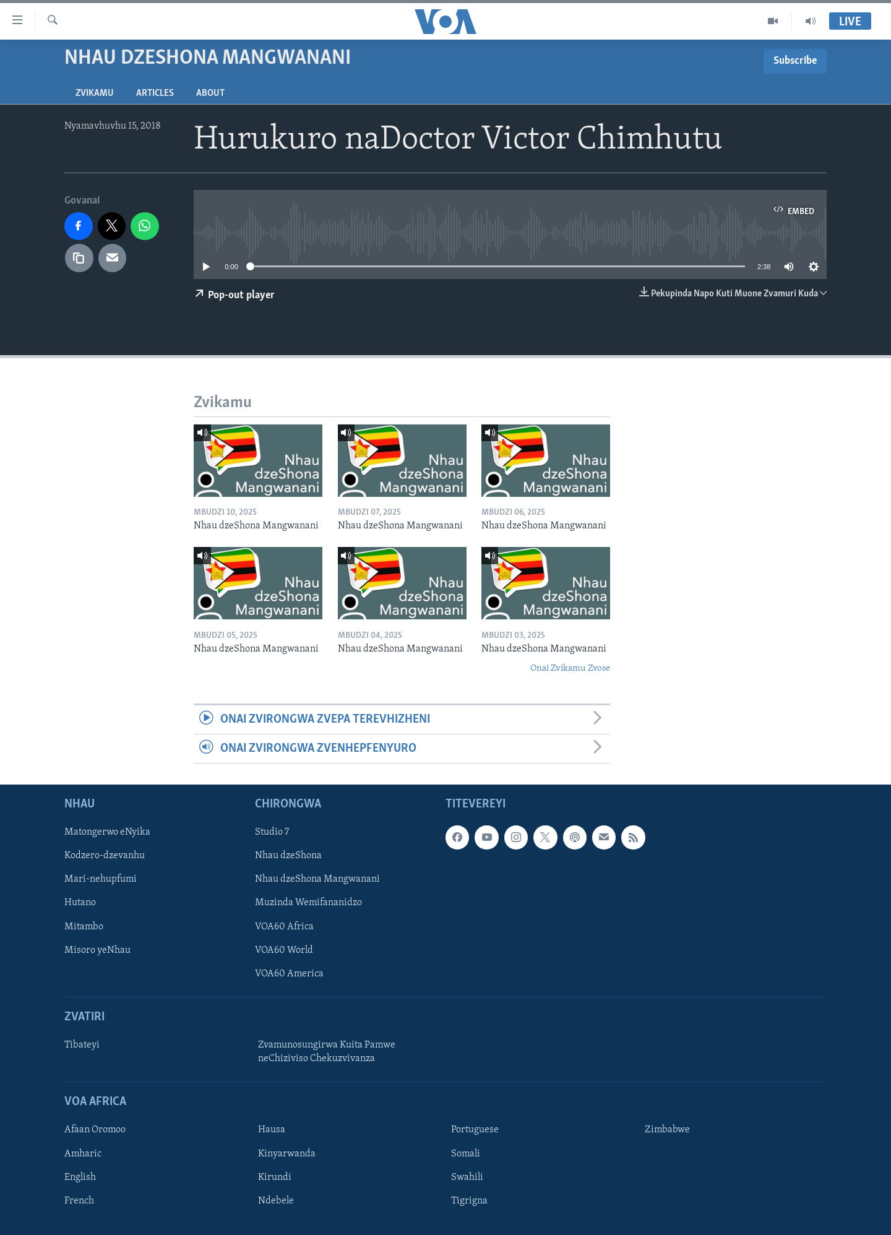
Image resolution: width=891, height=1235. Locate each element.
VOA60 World (284, 950)
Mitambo (83, 927)
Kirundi (274, 1177)
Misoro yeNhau (97, 950)
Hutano (80, 903)
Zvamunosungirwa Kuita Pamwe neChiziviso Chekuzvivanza (326, 1052)
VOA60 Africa (284, 927)
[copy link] (79, 258)
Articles (155, 93)
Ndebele (276, 1201)
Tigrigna (469, 1201)
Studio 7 (272, 833)
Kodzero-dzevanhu (104, 856)
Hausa (271, 1130)
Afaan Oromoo (95, 1130)
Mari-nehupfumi (100, 880)
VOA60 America (289, 974)
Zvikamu (94, 93)
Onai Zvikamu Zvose (570, 668)
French (79, 1201)
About (210, 93)
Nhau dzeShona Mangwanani (317, 880)
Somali (465, 1154)
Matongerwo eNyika (107, 833)
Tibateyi (82, 1045)
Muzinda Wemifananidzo (308, 903)
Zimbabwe (667, 1130)
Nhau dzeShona (288, 856)
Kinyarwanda (287, 1154)
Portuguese (475, 1130)
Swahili (467, 1177)
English (80, 1177)
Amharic (82, 1154)
